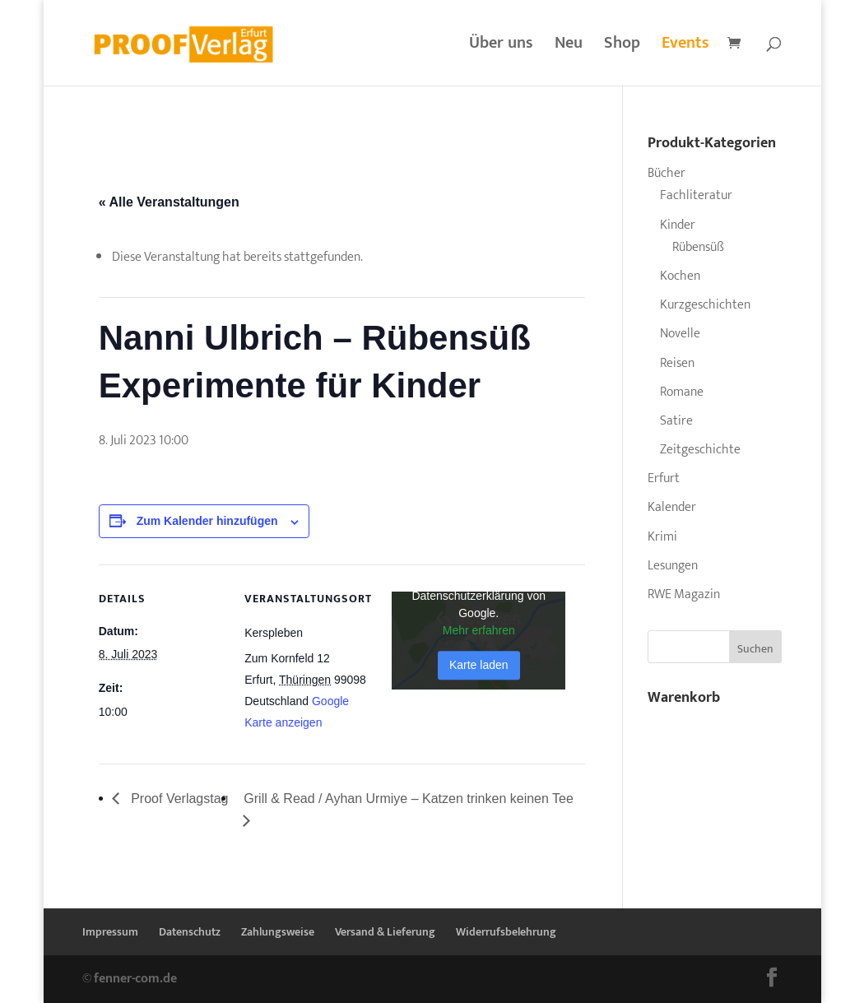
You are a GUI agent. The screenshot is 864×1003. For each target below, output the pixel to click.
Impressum (110, 931)
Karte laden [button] (479, 665)
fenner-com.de (135, 979)
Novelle (680, 334)
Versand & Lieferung (385, 931)
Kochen (680, 276)
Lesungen (673, 566)
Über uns (501, 47)
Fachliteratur (696, 195)
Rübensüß (698, 247)
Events (685, 47)
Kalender (672, 507)
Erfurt (664, 478)
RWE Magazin (684, 594)
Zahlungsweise (277, 931)
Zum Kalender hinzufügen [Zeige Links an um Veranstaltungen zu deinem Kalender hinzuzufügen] (207, 520)
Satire (676, 421)
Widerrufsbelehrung (506, 931)
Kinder (677, 225)
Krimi (662, 537)
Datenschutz (190, 931)
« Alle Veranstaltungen (169, 202)
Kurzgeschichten (705, 305)
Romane (682, 392)
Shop (622, 47)
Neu (569, 47)
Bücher (666, 173)
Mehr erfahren (479, 631)
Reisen (677, 363)
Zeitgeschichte (700, 450)
